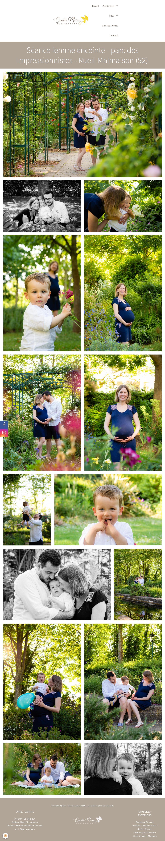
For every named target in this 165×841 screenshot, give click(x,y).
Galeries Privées (110, 25)
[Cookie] (5, 836)
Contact (114, 35)
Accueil (95, 6)
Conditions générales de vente (101, 805)
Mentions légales (58, 805)
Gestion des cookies (77, 805)
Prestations (109, 6)
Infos (112, 16)
